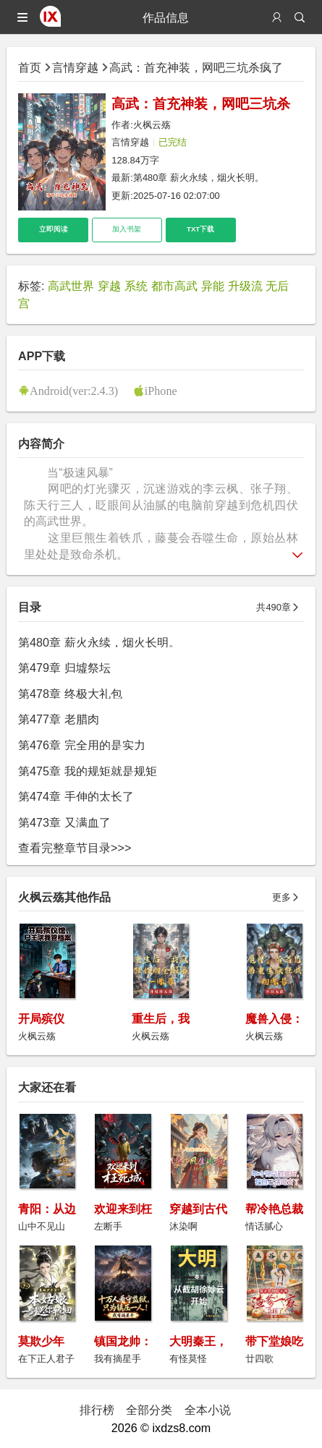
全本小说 (208, 1409)
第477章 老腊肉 (58, 718)
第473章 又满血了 (64, 822)
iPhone (161, 390)
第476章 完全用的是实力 (81, 744)
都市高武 (174, 285)
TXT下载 (200, 229)
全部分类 (149, 1409)
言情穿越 (75, 67)
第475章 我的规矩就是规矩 (87, 771)
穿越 (109, 285)
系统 (136, 285)
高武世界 (71, 285)
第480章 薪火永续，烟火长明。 (198, 177)
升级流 (245, 285)
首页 (29, 67)
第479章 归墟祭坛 (64, 667)
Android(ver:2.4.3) (74, 390)
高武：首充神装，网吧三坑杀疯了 (196, 67)
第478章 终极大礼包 (70, 693)
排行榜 (97, 1409)
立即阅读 (53, 229)
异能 (212, 285)
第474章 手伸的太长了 (75, 796)
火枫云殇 (152, 124)
